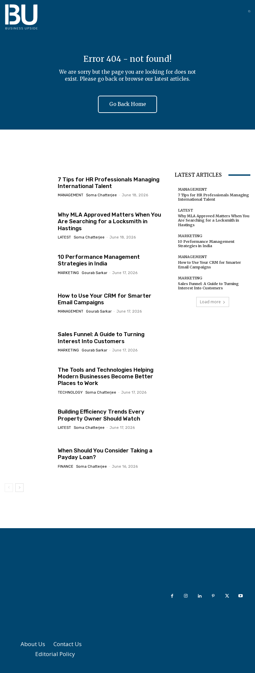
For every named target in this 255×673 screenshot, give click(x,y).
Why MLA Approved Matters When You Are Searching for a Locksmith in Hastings (109, 221)
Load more (212, 302)
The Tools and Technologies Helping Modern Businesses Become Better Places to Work (105, 376)
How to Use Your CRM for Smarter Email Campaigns (104, 299)
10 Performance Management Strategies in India (99, 260)
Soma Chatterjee (101, 195)
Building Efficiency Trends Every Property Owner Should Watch (101, 415)
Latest (64, 237)
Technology (70, 392)
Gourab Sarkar (94, 273)
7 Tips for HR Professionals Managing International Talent (108, 182)
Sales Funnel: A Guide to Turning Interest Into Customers (101, 337)
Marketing (68, 273)
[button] (249, 11)
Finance (65, 466)
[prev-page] (9, 487)
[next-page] (19, 487)
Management (70, 195)
